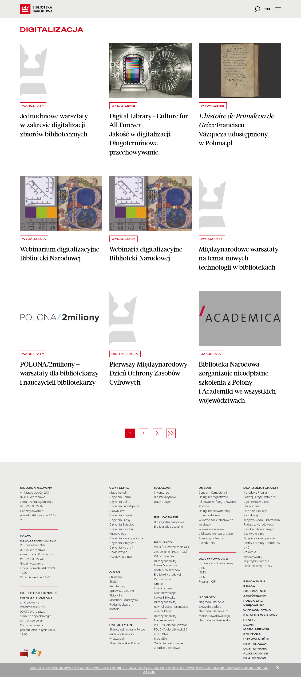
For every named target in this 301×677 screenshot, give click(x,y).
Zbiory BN (116, 595)
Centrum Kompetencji (213, 492)
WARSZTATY (33, 106)
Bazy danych (162, 501)
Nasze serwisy (164, 620)
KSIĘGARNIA (254, 605)
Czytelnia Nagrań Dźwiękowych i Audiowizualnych (121, 552)
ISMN (202, 572)
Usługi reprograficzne (213, 497)
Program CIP (207, 581)
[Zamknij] (277, 667)
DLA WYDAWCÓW (214, 559)
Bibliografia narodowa (169, 522)
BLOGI (248, 625)
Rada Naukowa (119, 604)
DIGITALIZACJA (125, 354)
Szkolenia (249, 552)
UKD (246, 547)
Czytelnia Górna (120, 497)
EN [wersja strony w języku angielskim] (267, 9)
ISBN (202, 568)
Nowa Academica (166, 565)
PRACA (249, 586)
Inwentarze (161, 492)
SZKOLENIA (211, 354)
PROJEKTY (163, 542)
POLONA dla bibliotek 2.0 (170, 629)
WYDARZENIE (123, 106)
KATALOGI (162, 488)
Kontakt (114, 609)
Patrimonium (162, 579)
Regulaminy (117, 586)
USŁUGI (205, 488)
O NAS (114, 572)
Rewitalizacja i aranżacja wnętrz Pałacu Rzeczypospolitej (171, 611)
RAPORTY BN (120, 625)
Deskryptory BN (253, 533)
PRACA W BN (254, 581)
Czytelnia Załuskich (122, 524)
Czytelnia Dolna (119, 501)
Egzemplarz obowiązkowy (216, 563)
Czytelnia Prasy (119, 520)
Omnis (158, 583)
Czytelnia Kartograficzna (126, 538)
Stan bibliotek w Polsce (124, 643)
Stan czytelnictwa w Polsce (127, 629)
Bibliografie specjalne (168, 526)
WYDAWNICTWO (257, 610)
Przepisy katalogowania (259, 538)
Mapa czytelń (118, 492)
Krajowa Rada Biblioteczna (261, 520)
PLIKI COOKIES (255, 653)
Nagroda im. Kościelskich (215, 620)
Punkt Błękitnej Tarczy (257, 566)
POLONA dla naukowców (170, 625)
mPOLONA (161, 634)
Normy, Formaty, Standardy (261, 543)
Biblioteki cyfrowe (165, 497)
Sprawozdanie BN (121, 590)
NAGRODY (207, 597)
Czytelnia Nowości (121, 515)
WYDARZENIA (34, 239)
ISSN (202, 577)
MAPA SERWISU (256, 629)
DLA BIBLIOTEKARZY (261, 488)
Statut (113, 581)
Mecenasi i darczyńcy (123, 600)
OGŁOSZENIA (254, 591)
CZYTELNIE (119, 488)
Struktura (115, 577)
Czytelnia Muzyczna (122, 543)
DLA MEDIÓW (254, 658)
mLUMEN (160, 638)
